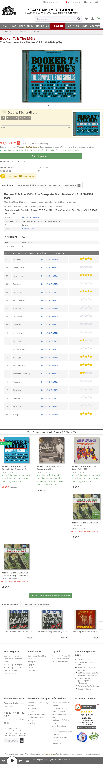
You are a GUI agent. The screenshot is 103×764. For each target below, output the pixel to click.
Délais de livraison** (60, 726)
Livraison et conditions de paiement (62, 733)
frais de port (49, 754)
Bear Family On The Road (14, 667)
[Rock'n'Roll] (42, 26)
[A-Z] (4, 26)
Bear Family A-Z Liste (12, 656)
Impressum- (32, 708)
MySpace (31, 664)
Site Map (55, 729)
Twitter (30, 667)
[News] (13, 26)
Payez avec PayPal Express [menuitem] (88, 686)
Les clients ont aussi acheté (36, 604)
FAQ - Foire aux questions (62, 708)
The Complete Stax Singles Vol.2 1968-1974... (13, 467)
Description (7, 185)
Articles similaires (10, 604)
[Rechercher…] (58, 19)
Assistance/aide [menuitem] (91, 2)
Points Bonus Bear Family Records (38, 704)
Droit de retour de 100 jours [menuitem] (86, 663)
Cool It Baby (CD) (18, 631)
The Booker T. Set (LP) (83, 467)
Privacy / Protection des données (61, 704)
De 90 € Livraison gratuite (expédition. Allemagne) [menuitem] (88, 674)
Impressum (56, 743)
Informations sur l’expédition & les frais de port (61, 714)
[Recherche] (79, 19)
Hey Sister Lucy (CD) (51, 631)
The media (56, 740)
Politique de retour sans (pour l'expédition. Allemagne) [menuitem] (87, 680)
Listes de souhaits (51, 2)
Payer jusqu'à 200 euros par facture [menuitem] (87, 668)
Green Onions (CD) (84, 524)
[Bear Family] (26, 26)
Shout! (85, 631)
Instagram (32, 661)
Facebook (32, 658)
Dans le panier (56, 156)
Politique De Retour (59, 737)
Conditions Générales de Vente (61, 721)
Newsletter (32, 723)
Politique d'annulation (36, 714)
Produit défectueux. (36, 717)
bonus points (28, 176)
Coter (22, 161)
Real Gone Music (28, 229)
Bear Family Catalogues (13, 664)
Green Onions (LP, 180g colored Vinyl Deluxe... (14, 574)
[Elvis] (84, 26)
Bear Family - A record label (62, 656)
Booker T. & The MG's (17, 38)
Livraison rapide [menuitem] (84, 659)
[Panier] (99, 19)
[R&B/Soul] (57, 26)
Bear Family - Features (60, 658)
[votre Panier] (92, 19)
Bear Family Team (11, 673)
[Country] (95, 26)
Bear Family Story (11, 670)
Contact (31, 711)
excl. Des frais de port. (30, 147)
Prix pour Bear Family (60, 661)
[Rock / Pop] (72, 26)
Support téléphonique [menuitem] (86, 689)
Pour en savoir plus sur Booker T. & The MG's (39, 185)
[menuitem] (58, 19)
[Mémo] (86, 19)
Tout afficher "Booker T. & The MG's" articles (50, 595)
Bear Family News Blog (37, 656)
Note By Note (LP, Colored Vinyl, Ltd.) (48, 467)
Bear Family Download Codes (13, 660)
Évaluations (72, 185)
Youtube (31, 670)
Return (30, 720)
